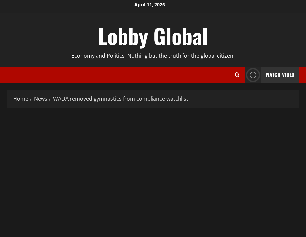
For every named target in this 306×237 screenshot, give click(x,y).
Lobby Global (153, 35)
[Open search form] (237, 75)
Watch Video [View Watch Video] (269, 75)
